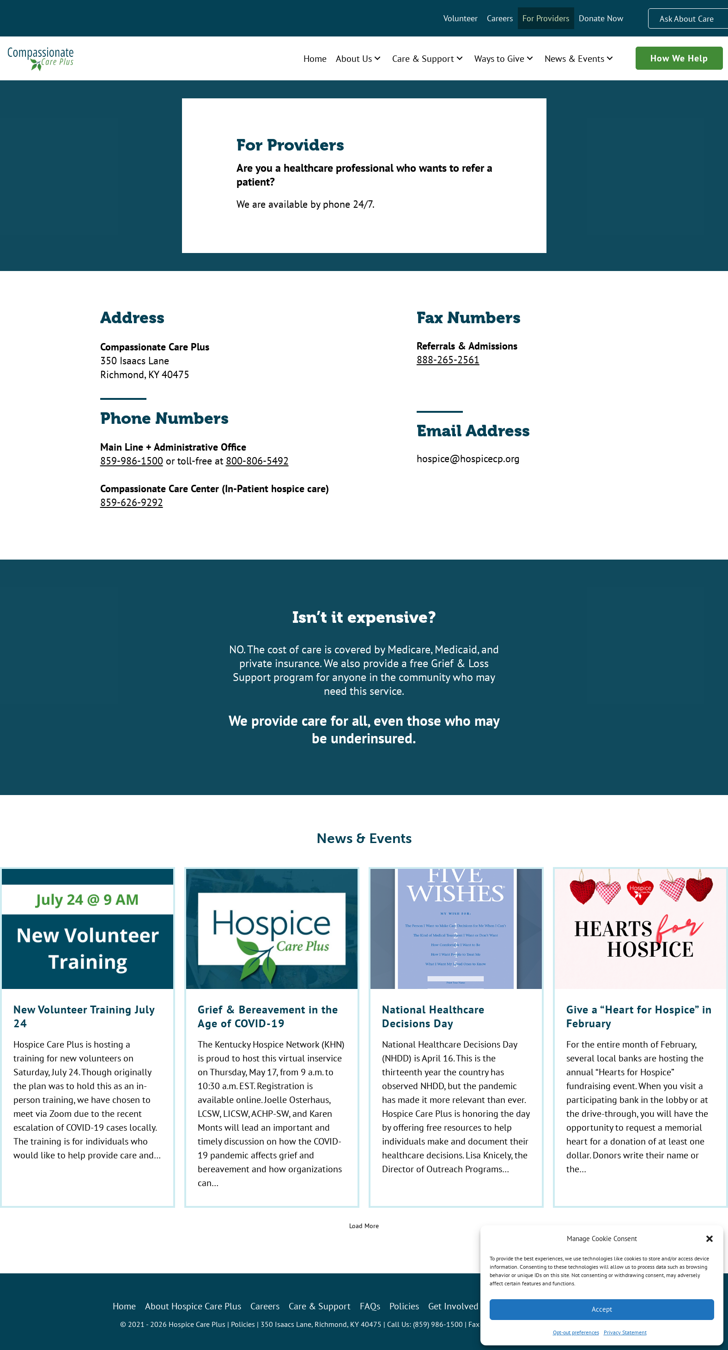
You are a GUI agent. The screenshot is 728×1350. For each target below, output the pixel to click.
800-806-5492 (257, 460)
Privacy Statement (625, 1332)
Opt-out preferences (576, 1332)
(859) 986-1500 (438, 1323)
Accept (602, 1309)
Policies (243, 1323)
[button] (709, 1238)
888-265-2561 (448, 359)
